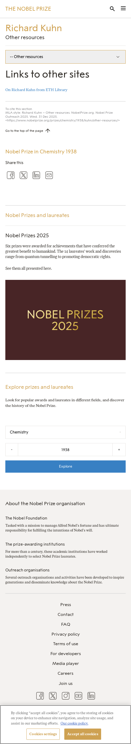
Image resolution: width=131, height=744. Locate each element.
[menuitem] (65, 605)
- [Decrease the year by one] (12, 449)
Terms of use (65, 643)
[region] (65, 724)
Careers (65, 673)
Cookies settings (43, 734)
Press (65, 604)
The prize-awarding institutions (35, 544)
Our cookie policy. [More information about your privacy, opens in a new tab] (74, 723)
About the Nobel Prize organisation (45, 503)
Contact (66, 614)
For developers (65, 653)
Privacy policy (65, 634)
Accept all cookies (82, 734)
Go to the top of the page (24, 131)
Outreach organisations (27, 570)
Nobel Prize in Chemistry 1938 (41, 152)
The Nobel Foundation (26, 518)
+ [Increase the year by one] (119, 449)
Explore (65, 466)
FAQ (65, 624)
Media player (65, 663)
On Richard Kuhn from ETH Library (36, 89)
